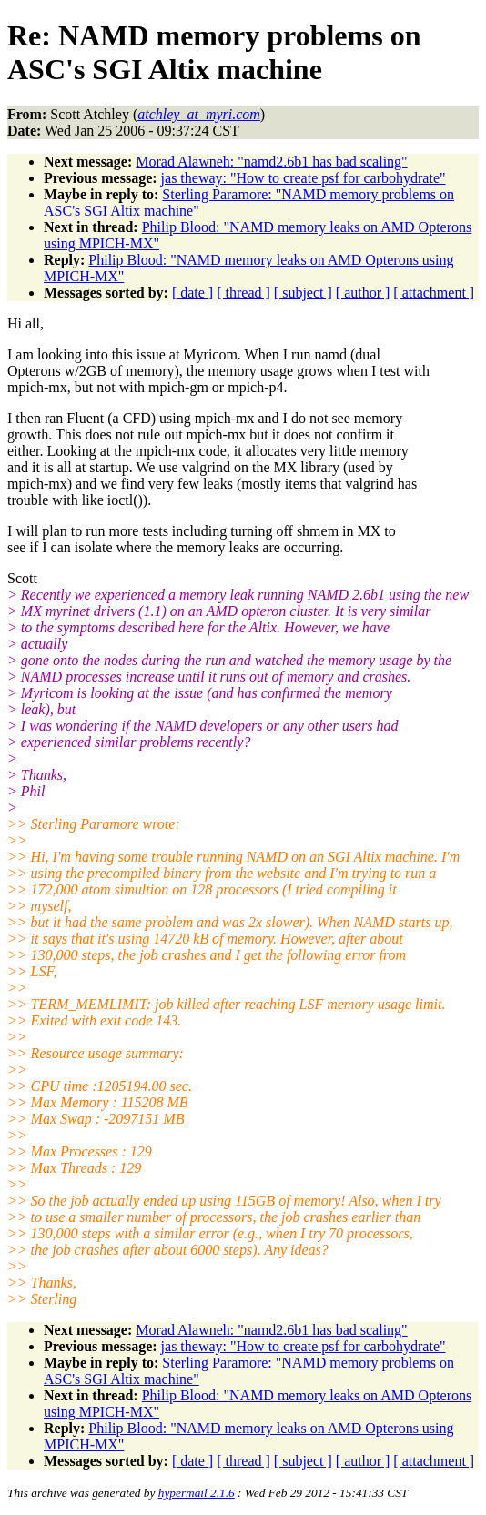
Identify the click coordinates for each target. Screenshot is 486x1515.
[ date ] (192, 292)
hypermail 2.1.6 (196, 1493)
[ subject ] (303, 292)
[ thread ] (243, 292)
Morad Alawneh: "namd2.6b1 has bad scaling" (271, 161)
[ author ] (363, 292)
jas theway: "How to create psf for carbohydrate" (303, 178)
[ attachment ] (433, 292)
